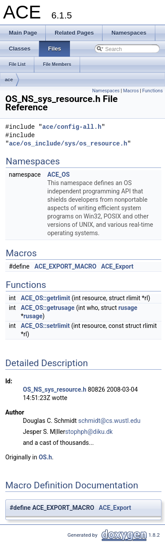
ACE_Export (117, 266)
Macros (131, 91)
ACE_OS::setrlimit (45, 325)
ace (9, 79)
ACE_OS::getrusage (47, 307)
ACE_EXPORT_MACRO (65, 266)
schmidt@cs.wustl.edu (109, 420)
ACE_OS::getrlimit (45, 298)
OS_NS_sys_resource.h (54, 389)
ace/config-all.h (71, 127)
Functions (152, 91)
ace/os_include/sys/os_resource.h (68, 144)
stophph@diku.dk (89, 431)
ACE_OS (58, 174)
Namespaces (105, 91)
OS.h (45, 457)
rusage (127, 307)
